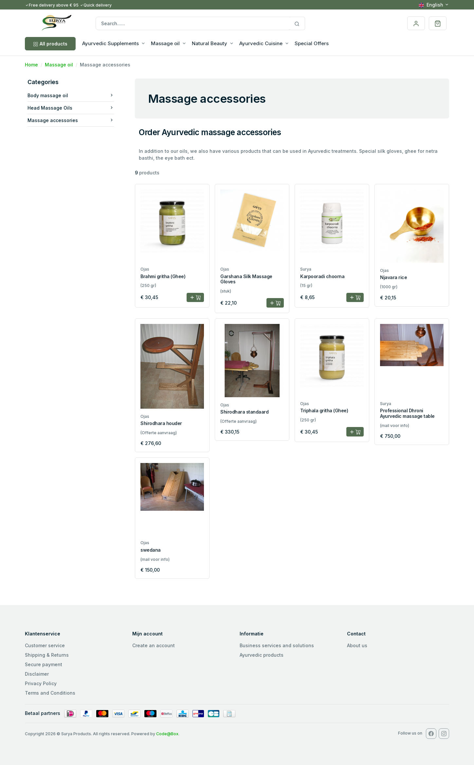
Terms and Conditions (50, 693)
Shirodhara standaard (244, 412)
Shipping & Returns (47, 655)
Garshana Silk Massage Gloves (246, 279)
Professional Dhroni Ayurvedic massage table (407, 413)
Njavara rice (393, 277)
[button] (438, 23)
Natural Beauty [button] (209, 43)
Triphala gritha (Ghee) (324, 410)
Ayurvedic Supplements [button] (110, 43)
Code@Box (167, 733)
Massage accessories (70, 120)
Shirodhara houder (161, 423)
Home (31, 64)
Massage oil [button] (165, 43)
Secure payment (43, 664)
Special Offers (312, 43)
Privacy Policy (41, 683)
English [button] (431, 5)
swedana (150, 550)
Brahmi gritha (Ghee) (162, 276)
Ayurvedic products (261, 655)
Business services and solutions (277, 645)
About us (357, 645)
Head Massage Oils (70, 108)
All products (50, 43)
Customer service (45, 645)
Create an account (153, 645)
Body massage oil (70, 95)
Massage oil (59, 64)
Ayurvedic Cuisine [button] (261, 43)
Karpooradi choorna (322, 276)
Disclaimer (37, 674)
